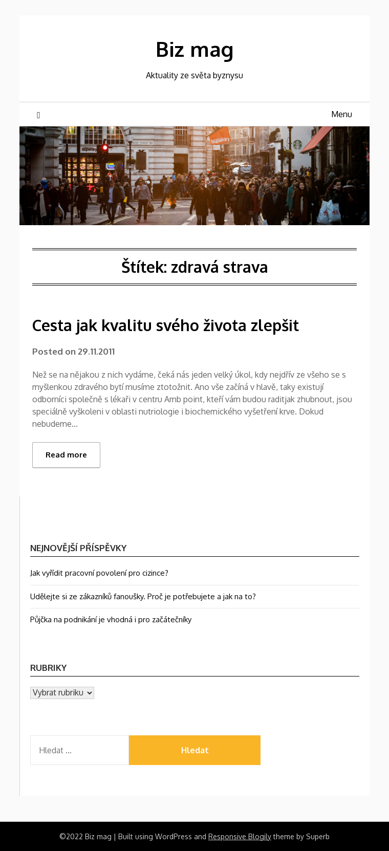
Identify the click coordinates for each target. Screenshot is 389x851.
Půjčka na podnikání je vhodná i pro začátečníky (110, 619)
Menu (341, 114)
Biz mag (194, 48)
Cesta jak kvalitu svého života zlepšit (165, 325)
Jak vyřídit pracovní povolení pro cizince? (99, 573)
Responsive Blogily (239, 836)
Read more (66, 455)
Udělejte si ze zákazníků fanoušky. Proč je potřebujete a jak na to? (143, 596)
